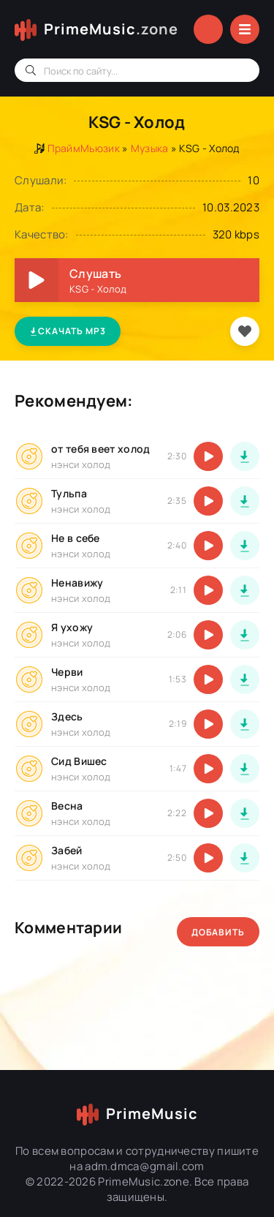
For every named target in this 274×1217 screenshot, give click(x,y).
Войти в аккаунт (208, 29)
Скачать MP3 (67, 331)
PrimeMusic (111, 29)
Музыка (150, 148)
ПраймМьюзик (83, 148)
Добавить (218, 932)
